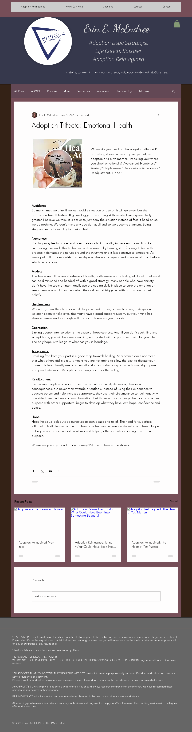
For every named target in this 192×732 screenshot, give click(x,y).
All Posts (19, 91)
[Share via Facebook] (33, 471)
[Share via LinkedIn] (50, 471)
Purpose (52, 91)
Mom (67, 91)
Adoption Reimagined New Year (36, 544)
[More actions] (158, 115)
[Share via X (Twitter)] (42, 471)
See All (174, 501)
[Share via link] (59, 471)
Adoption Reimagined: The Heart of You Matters (149, 544)
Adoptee (144, 91)
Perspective (83, 91)
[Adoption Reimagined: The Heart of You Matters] (152, 522)
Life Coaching (124, 91)
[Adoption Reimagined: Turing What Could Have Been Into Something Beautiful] (96, 522)
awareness (103, 91)
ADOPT (35, 91)
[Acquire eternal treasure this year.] (39, 522)
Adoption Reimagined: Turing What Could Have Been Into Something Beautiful (94, 544)
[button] (177, 23)
